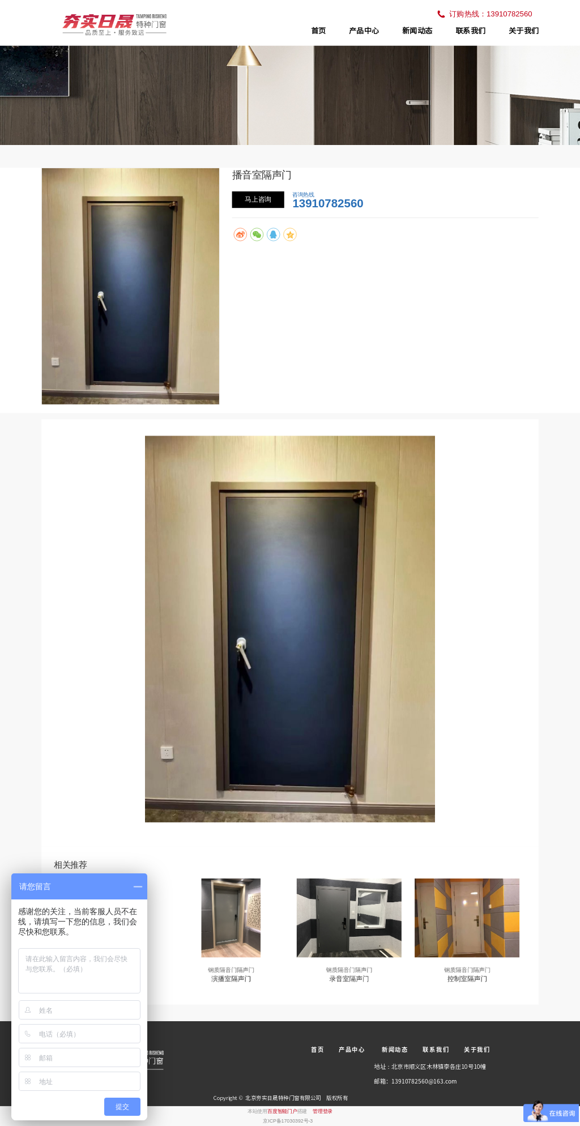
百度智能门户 (282, 1111)
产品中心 (364, 30)
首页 (318, 30)
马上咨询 (258, 199)
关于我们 (524, 30)
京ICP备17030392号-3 (288, 1121)
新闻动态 (417, 30)
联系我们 (470, 30)
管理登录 (322, 1111)
